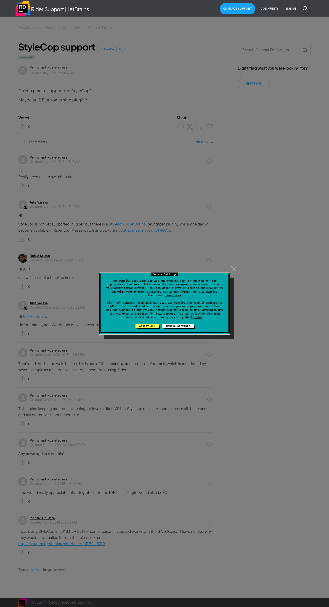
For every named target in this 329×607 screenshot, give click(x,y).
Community (270, 8)
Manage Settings (178, 326)
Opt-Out (196, 317)
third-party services (132, 313)
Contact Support (237, 8)
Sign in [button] (290, 8)
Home (22, 8)
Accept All (147, 326)
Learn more (173, 295)
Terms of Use (189, 310)
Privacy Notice (154, 310)
